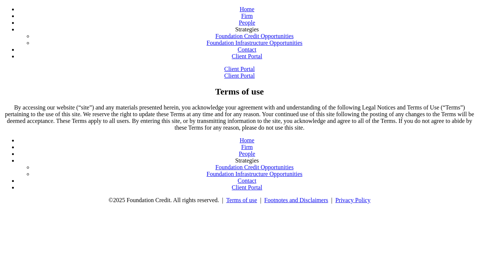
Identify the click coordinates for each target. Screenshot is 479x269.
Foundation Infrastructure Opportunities (255, 43)
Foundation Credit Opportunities (254, 36)
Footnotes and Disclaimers (296, 200)
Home (247, 9)
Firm (247, 16)
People (247, 22)
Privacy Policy (352, 200)
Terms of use (241, 200)
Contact (247, 49)
